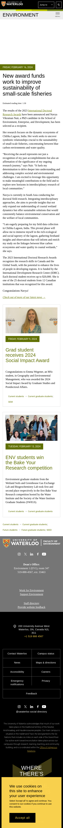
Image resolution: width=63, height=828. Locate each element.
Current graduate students (40, 396)
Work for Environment (31, 590)
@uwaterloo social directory (31, 711)
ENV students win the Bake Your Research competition (29, 463)
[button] (46, 5)
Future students (10, 530)
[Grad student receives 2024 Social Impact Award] (31, 320)
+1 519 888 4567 (33, 636)
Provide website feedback (31, 607)
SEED (49, 530)
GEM (10, 402)
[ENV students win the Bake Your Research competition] (31, 428)
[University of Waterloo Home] (12, 4)
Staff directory (31, 603)
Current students (16, 396)
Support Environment (31, 594)
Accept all (22, 817)
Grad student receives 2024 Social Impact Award (27, 355)
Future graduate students (33, 530)
